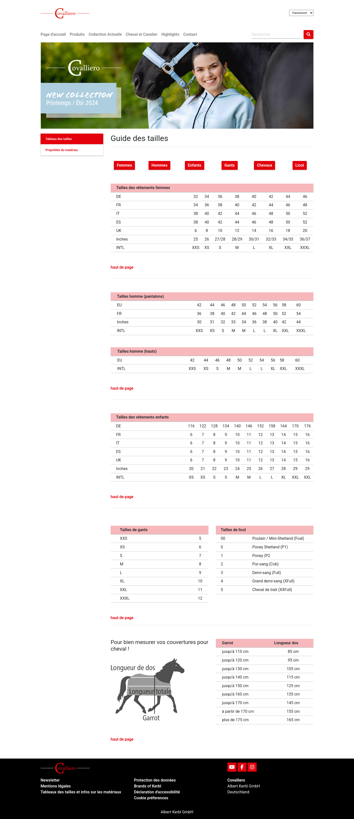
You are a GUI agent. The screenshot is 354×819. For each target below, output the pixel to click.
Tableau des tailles (58, 139)
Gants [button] (229, 165)
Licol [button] (299, 165)
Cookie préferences (151, 798)
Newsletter (50, 780)
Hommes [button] (159, 165)
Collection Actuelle (105, 34)
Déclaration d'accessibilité (157, 792)
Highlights (170, 34)
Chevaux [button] (264, 165)
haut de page (122, 267)
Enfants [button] (194, 165)
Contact (190, 34)
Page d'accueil (53, 34)
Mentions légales (56, 786)
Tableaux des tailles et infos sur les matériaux (81, 792)
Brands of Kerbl (147, 786)
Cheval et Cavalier (142, 34)
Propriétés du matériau (61, 150)
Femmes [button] (124, 165)
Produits (77, 34)
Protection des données (155, 780)
